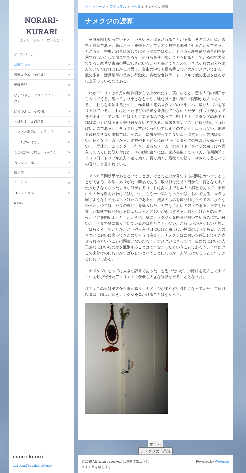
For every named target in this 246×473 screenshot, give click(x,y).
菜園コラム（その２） (30, 74)
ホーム (155, 443)
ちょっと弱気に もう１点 (34, 131)
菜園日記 (20, 84)
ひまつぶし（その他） (30, 111)
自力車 (19, 172)
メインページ (24, 54)
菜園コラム (22, 64)
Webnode (222, 461)
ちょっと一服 (24, 162)
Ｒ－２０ (20, 182)
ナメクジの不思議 (155, 451)
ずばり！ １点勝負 (29, 121)
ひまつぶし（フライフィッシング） (37, 98)
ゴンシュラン (24, 192)
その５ (136, 6)
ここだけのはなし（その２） (35, 152)
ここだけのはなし (27, 141)
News (18, 203)
